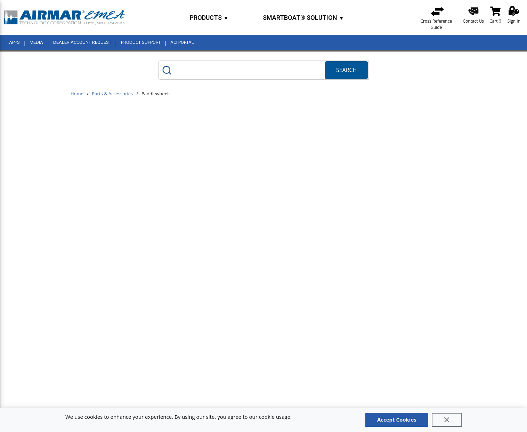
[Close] (447, 420)
